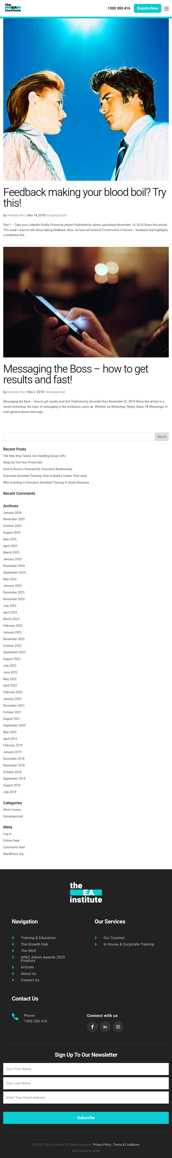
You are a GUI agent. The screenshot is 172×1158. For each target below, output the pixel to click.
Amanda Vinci (16, 215)
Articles (27, 967)
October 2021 (12, 712)
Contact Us (30, 980)
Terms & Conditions (126, 1144)
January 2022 (12, 699)
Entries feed (11, 840)
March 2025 (11, 552)
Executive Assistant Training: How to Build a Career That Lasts (45, 476)
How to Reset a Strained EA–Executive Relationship (37, 469)
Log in (7, 834)
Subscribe (86, 1118)
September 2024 (14, 572)
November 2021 (14, 705)
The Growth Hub (34, 944)
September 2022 (14, 652)
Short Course (12, 809)
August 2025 (11, 532)
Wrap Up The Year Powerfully (22, 462)
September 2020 (14, 725)
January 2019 (12, 752)
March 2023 (11, 619)
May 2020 (10, 732)
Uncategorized (56, 215)
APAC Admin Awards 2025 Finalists (43, 959)
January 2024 (12, 586)
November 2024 (14, 566)
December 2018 (14, 759)
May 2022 (10, 679)
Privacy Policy (102, 1144)
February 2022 (13, 692)
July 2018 (9, 792)
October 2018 (12, 772)
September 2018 (14, 778)
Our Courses (114, 938)
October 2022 (12, 646)
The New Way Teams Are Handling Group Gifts (34, 456)
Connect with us (102, 1015)
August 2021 (11, 719)
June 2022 (10, 672)
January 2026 (12, 513)
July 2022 (9, 665)
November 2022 (14, 639)
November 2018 (14, 765)
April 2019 (10, 739)
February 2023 (13, 625)
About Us (28, 973)
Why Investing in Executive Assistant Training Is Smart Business (46, 482)
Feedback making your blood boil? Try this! (84, 198)
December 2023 (14, 592)
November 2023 (14, 599)
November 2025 (14, 519)
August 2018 (11, 785)
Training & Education (38, 938)
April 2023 (10, 612)
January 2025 (12, 559)
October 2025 (12, 526)
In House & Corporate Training (129, 944)
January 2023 (12, 632)
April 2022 (10, 685)
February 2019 (13, 745)
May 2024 (10, 579)
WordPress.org (13, 854)
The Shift (28, 950)
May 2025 (10, 539)
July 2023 (9, 606)
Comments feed (14, 847)
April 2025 (10, 546)
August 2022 (11, 659)
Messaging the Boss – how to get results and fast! (75, 374)
